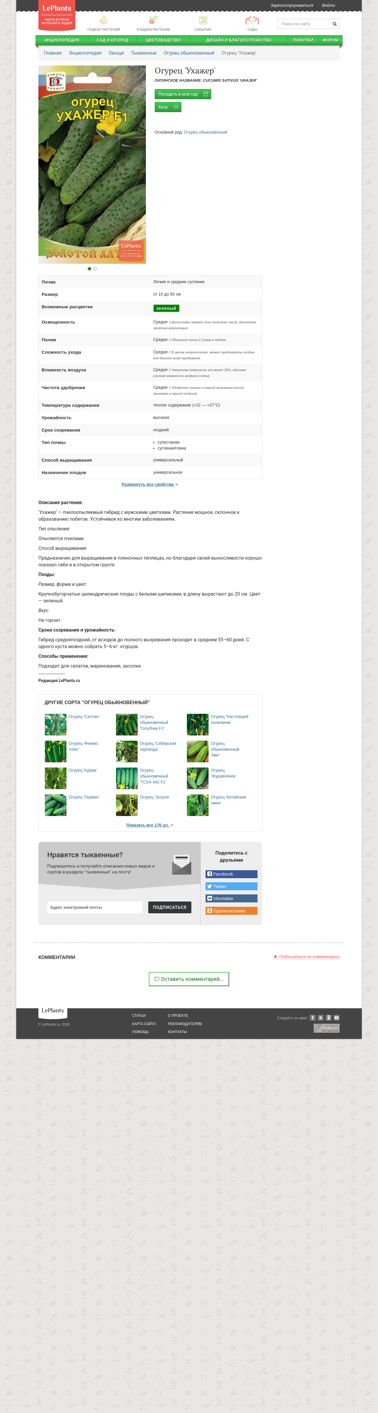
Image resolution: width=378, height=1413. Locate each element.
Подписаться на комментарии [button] (306, 956)
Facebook (313, 1018)
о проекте (178, 1016)
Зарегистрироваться (292, 5)
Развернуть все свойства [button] (150, 484)
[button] (232, 874)
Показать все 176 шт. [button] (150, 825)
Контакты (177, 1032)
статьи (139, 1016)
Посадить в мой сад (185, 94)
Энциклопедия (61, 40)
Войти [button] (328, 5)
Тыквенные (144, 53)
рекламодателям (185, 1024)
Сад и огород (112, 40)
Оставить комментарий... (189, 979)
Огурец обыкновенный (189, 53)
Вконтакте (321, 1018)
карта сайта (144, 1024)
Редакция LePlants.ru (59, 680)
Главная (53, 53)
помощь (140, 1032)
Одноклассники (329, 1018)
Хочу (170, 107)
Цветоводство (163, 40)
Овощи (116, 53)
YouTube (337, 1018)
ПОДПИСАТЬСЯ (169, 907)
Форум (330, 40)
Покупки (303, 40)
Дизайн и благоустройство (238, 40)
